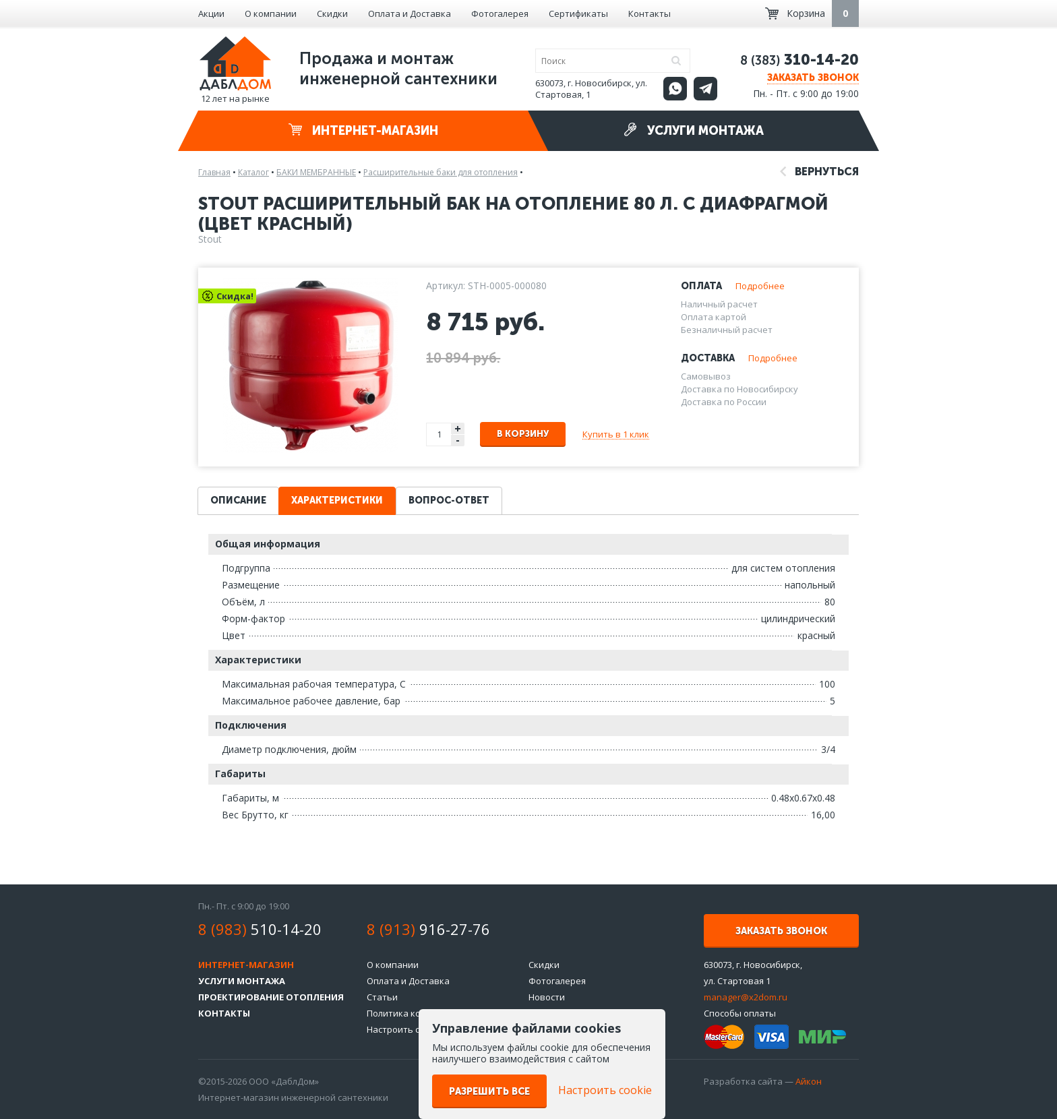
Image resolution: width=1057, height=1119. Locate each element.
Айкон (808, 1081)
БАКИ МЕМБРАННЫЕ (316, 172)
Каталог (253, 172)
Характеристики (337, 500)
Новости (546, 997)
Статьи (382, 997)
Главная (214, 172)
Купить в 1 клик (615, 434)
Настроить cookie (404, 1029)
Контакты (649, 13)
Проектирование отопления (271, 997)
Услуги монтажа (694, 130)
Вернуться (819, 171)
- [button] (458, 440)
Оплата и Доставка (409, 13)
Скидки (332, 13)
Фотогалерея (499, 13)
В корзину (523, 434)
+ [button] (457, 428)
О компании (271, 13)
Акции (211, 13)
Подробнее (760, 286)
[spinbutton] (439, 434)
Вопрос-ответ (449, 500)
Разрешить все (489, 1091)
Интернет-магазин (363, 130)
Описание (238, 500)
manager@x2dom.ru (745, 997)
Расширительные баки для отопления (440, 172)
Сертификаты (578, 13)
